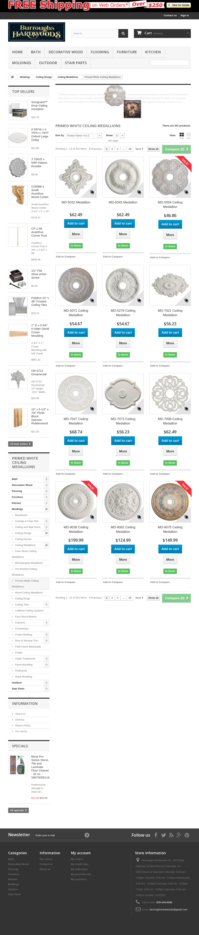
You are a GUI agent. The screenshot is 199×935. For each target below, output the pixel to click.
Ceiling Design (22, 533)
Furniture (127, 52)
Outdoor (48, 62)
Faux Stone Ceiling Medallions (24, 554)
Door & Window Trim (26, 640)
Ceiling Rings (22, 598)
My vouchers (78, 879)
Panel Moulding (23, 664)
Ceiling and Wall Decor (27, 527)
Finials (18, 652)
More (61, 105)
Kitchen (153, 52)
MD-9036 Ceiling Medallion (76, 529)
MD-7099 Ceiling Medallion (170, 421)
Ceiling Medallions (25, 545)
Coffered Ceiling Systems (29, 610)
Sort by (59, 135)
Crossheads (21, 628)
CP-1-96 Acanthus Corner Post (39, 232)
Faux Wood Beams (25, 616)
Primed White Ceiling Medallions (25, 583)
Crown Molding (23, 634)
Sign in (185, 15)
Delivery (19, 719)
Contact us (170, 15)
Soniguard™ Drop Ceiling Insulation (39, 105)
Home (17, 52)
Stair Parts (76, 62)
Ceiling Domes (22, 539)
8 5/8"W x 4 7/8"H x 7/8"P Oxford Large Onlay (40, 134)
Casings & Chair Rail (26, 521)
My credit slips (79, 864)
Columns (19, 622)
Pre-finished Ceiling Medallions (24, 571)
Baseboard (20, 515)
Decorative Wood (66, 52)
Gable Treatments (24, 658)
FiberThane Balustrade (27, 646)
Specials (20, 746)
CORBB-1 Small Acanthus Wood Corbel (39, 192)
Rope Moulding (23, 676)
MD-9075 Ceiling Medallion (170, 529)
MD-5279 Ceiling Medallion (123, 313)
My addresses (79, 869)
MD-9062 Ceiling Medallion (123, 529)
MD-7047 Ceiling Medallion (76, 421)
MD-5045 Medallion (123, 202)
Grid (182, 135)
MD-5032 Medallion (76, 202)
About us (20, 713)
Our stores (21, 731)
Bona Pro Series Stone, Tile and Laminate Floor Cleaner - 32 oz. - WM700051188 (41, 767)
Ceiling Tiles (21, 604)
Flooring (100, 52)
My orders (77, 859)
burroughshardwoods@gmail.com (169, 909)
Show (109, 135)
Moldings (21, 62)
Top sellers (23, 91)
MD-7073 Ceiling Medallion (123, 421)
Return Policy (22, 725)
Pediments (20, 670)
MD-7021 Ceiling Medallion (170, 313)
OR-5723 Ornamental (38, 372)
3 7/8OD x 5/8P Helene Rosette (39, 163)
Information (25, 703)
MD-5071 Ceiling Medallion (76, 313)
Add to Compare (65, 256)
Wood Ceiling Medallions (28, 592)
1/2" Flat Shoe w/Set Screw (38, 274)
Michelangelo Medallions (28, 562)
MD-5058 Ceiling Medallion (170, 205)
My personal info (81, 874)
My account (81, 853)
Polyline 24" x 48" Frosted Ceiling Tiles (40, 301)
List (188, 135)
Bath (36, 52)
